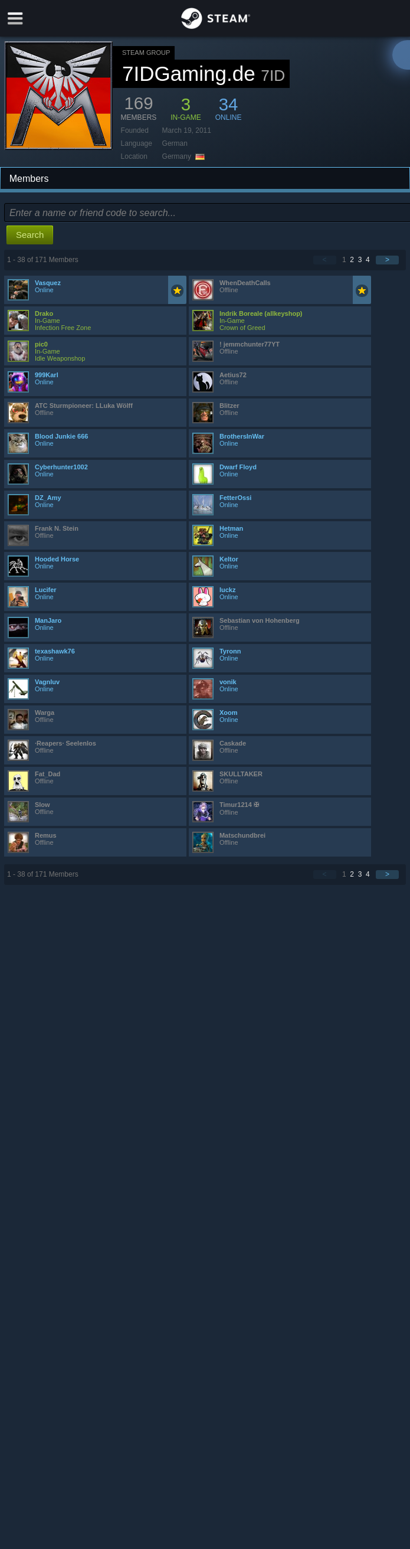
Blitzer (229, 405)
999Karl (46, 374)
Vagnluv (47, 681)
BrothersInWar (241, 436)
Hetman (231, 528)
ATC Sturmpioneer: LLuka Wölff (84, 405)
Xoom (228, 712)
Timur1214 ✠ (239, 804)
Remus (46, 835)
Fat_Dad (47, 773)
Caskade (232, 743)
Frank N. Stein (56, 528)
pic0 (41, 344)
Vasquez (48, 282)
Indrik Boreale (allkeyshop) (261, 313)
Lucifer (46, 589)
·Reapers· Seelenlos (65, 743)
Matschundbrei (242, 835)
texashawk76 (55, 651)
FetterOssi (235, 497)
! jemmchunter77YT (249, 344)
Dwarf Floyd (238, 466)
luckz (227, 589)
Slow (42, 804)
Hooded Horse (57, 559)
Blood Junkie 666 (61, 436)
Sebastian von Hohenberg (259, 620)
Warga (44, 712)
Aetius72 (233, 374)
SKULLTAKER (241, 773)
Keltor (228, 559)
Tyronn (230, 651)
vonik (228, 681)
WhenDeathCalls (245, 282)
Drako (44, 313)
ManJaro (48, 620)
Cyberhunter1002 (61, 466)
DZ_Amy (48, 497)
